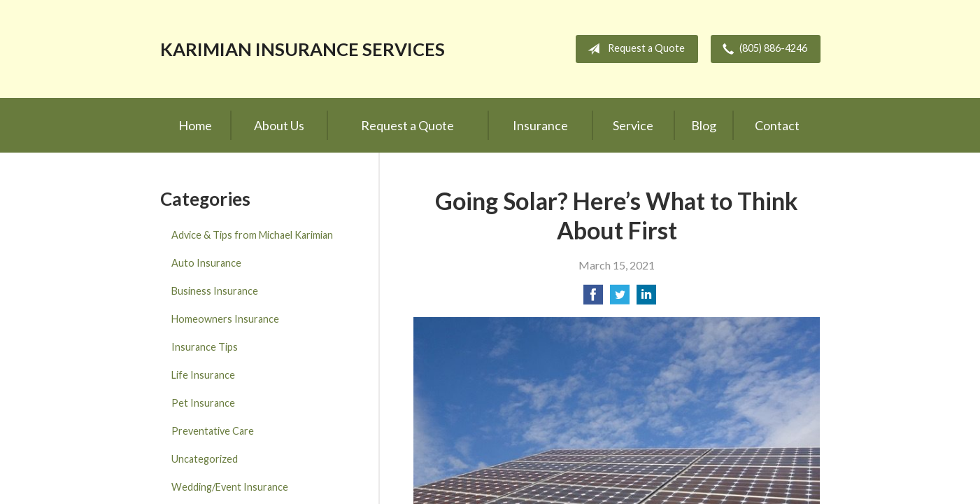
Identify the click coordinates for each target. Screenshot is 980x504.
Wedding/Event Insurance (229, 487)
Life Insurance (203, 375)
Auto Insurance (206, 263)
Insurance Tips (204, 347)
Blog (703, 125)
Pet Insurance (203, 403)
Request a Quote (633, 49)
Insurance (540, 125)
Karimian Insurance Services (302, 48)
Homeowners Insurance (225, 319)
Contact (777, 125)
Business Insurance (214, 291)
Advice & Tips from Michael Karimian (252, 235)
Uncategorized (204, 459)
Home (195, 125)
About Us (279, 125)
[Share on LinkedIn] (646, 298)
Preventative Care (212, 431)
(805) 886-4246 (762, 49)
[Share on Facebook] (593, 298)
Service (633, 125)
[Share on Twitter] (620, 298)
